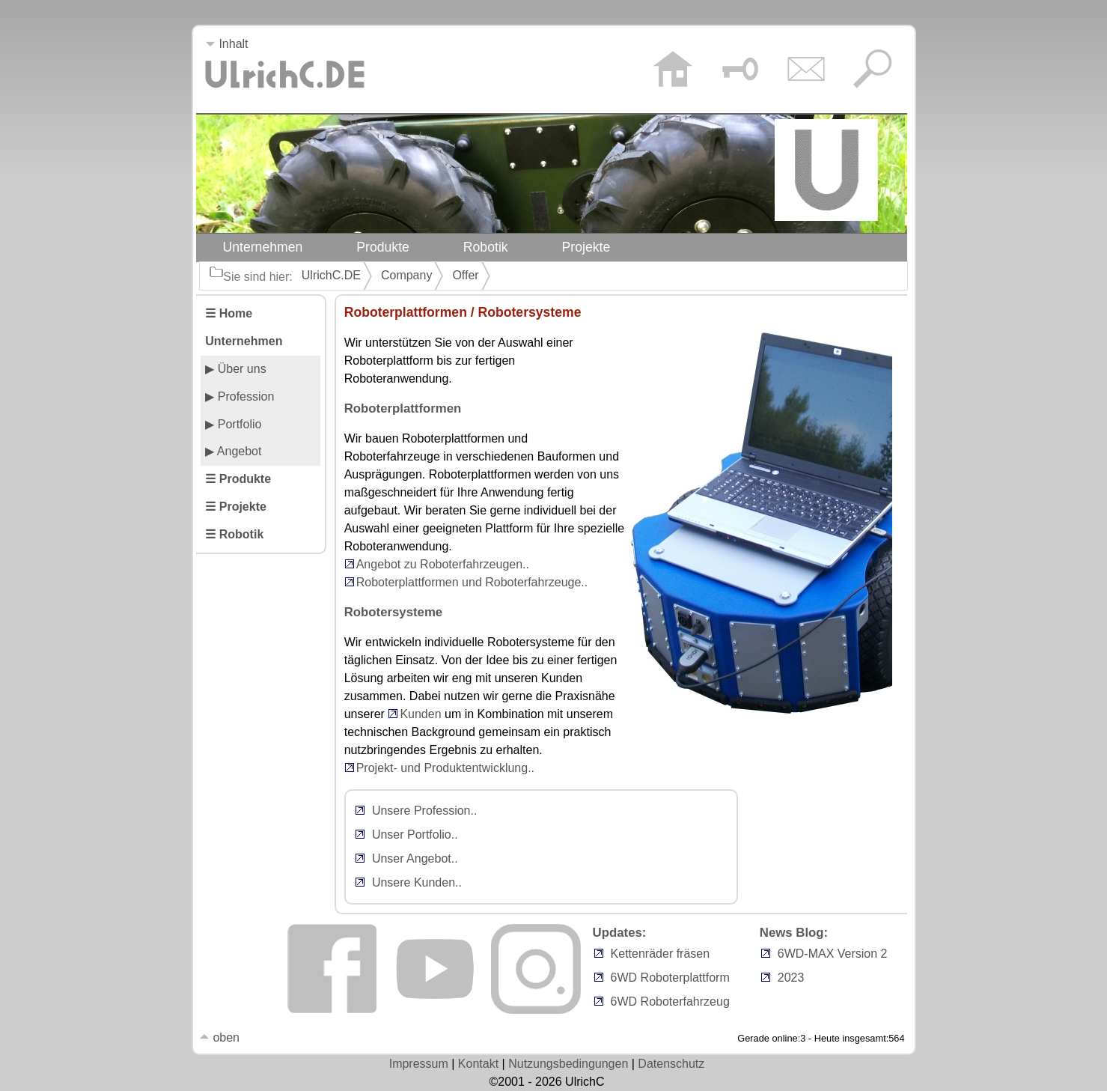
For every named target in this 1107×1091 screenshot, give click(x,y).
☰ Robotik (234, 534)
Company (406, 275)
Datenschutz (671, 1063)
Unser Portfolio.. (415, 834)
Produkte (382, 247)
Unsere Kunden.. (417, 882)
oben (219, 1037)
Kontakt (478, 1063)
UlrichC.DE (331, 275)
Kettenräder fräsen (660, 953)
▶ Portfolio (233, 424)
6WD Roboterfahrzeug (670, 1001)
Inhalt (226, 43)
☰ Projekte (235, 506)
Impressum (418, 1063)
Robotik (485, 247)
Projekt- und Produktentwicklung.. (445, 768)
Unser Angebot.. (415, 858)
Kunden (420, 714)
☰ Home (228, 313)
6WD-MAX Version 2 (833, 953)
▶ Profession (239, 396)
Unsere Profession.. (425, 810)
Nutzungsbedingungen (568, 1063)
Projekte (586, 247)
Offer (465, 275)
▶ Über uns (235, 368)
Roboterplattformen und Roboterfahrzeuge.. (472, 582)
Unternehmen (263, 247)
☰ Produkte (238, 478)
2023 (791, 977)
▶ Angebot (233, 451)
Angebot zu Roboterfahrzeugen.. (442, 564)
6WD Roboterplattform (670, 977)
